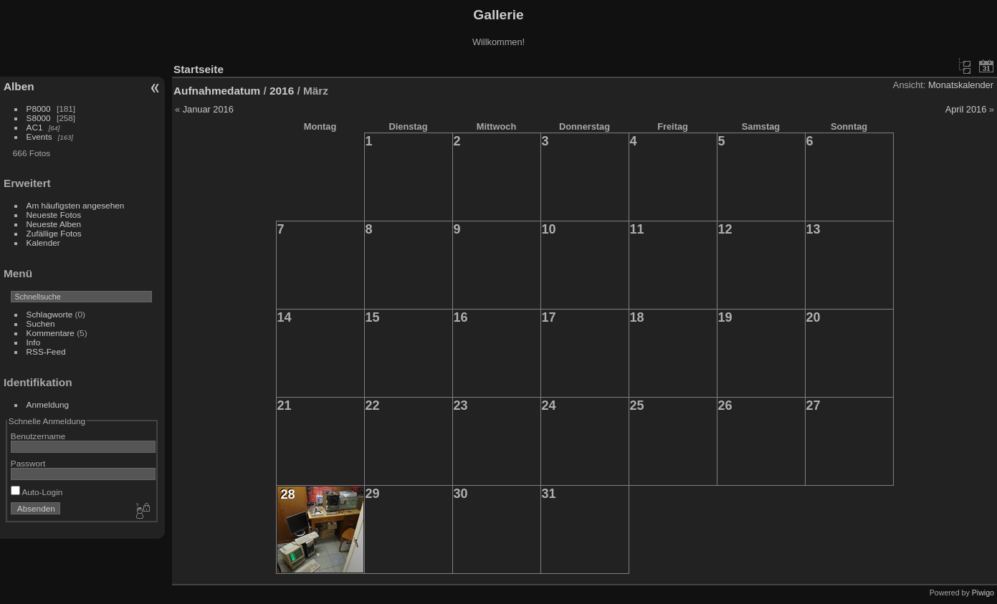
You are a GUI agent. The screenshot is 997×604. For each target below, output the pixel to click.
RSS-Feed (46, 351)
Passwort (28, 463)
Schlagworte (50, 314)
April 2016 (966, 109)
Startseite (198, 69)
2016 (281, 91)
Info (34, 342)
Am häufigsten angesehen (76, 205)
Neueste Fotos (54, 214)
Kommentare (51, 332)
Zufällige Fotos (54, 233)
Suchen (41, 323)
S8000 (39, 118)
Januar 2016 (208, 109)
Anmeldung (48, 404)
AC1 (35, 127)
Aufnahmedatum (216, 91)
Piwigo (983, 592)
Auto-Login (37, 492)
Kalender (43, 242)
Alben (19, 86)
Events (39, 136)
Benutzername (38, 436)
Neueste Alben (54, 224)
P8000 (39, 108)
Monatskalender (960, 85)
